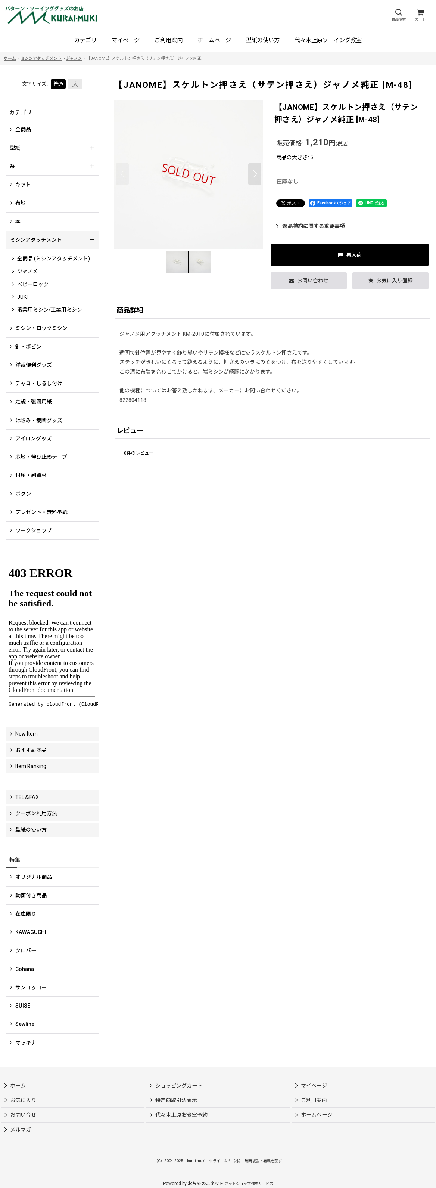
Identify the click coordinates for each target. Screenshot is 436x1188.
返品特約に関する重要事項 (310, 226)
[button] (398, 15)
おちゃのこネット (206, 1183)
